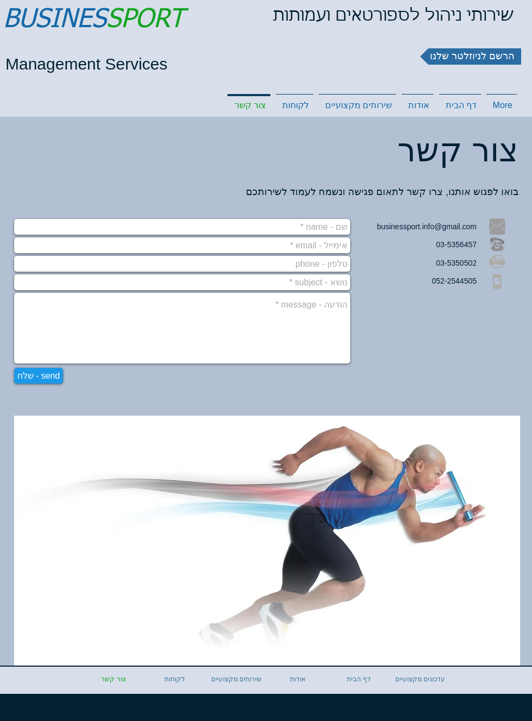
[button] (470, 56)
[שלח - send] (38, 376)
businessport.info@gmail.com (427, 226)
